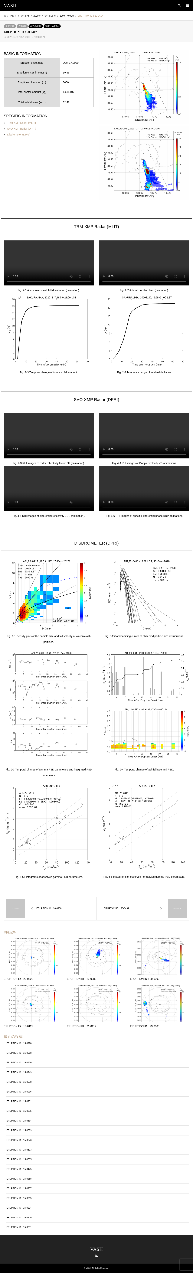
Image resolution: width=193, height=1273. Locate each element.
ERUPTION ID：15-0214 (18, 1207)
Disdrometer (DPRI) (18, 134)
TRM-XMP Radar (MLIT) (21, 122)
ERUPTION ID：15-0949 (18, 1072)
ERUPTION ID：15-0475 (18, 1169)
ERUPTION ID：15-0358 (18, 1178)
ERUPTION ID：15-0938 (18, 1082)
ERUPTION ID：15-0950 (18, 1062)
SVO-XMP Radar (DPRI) (21, 128)
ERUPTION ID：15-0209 (18, 1217)
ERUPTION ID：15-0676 (18, 1140)
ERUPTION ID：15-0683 (18, 1130)
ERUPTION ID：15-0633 (18, 1149)
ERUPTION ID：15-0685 (18, 1111)
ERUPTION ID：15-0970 (18, 1043)
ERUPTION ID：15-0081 (18, 1227)
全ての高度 (35, 26)
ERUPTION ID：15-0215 (18, 1198)
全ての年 (9, 26)
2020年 (22, 26)
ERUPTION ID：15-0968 (18, 1053)
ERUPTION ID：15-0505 (18, 1159)
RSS (96, 1256)
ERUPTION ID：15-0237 (18, 1188)
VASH (96, 1249)
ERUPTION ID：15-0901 (18, 1101)
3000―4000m (52, 26)
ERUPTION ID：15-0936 (18, 1091)
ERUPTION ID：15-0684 (18, 1120)
